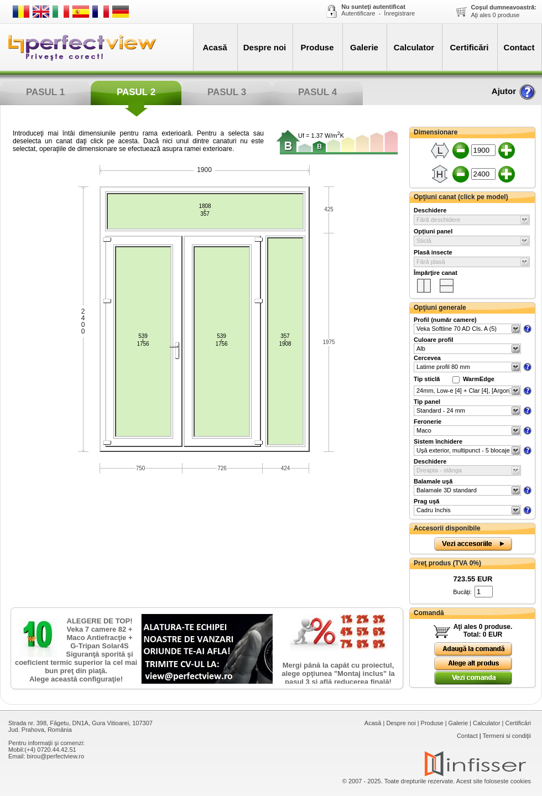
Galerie (364, 47)
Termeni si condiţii (507, 735)
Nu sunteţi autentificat (373, 6)
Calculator (414, 47)
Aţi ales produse (503, 11)
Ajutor (514, 91)
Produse (316, 47)
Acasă (214, 47)
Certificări (469, 47)
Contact (519, 47)
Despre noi (264, 47)
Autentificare (358, 13)
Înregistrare (399, 13)
